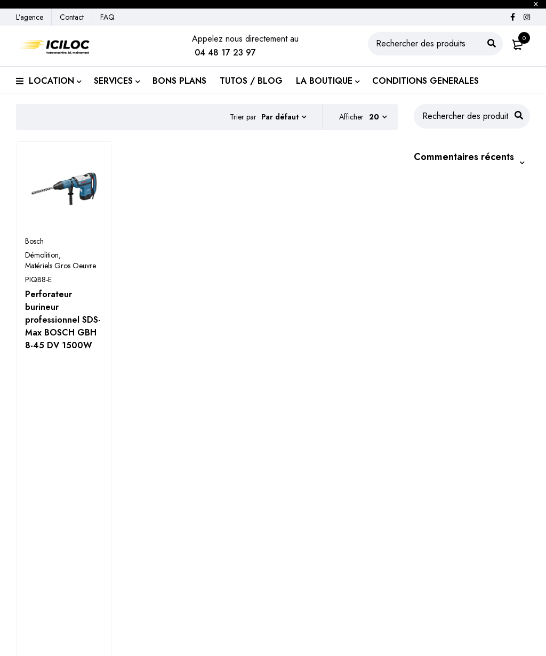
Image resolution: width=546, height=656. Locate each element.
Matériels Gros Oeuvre (60, 265)
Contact (72, 17)
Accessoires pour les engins (67, 620)
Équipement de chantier (58, 586)
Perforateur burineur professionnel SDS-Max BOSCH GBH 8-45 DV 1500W (63, 319)
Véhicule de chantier (53, 603)
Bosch (34, 241)
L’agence (29, 17)
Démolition (42, 255)
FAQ (107, 17)
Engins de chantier (49, 552)
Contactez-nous (318, 617)
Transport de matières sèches (200, 569)
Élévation (32, 569)
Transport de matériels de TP (199, 552)
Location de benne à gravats (199, 586)
